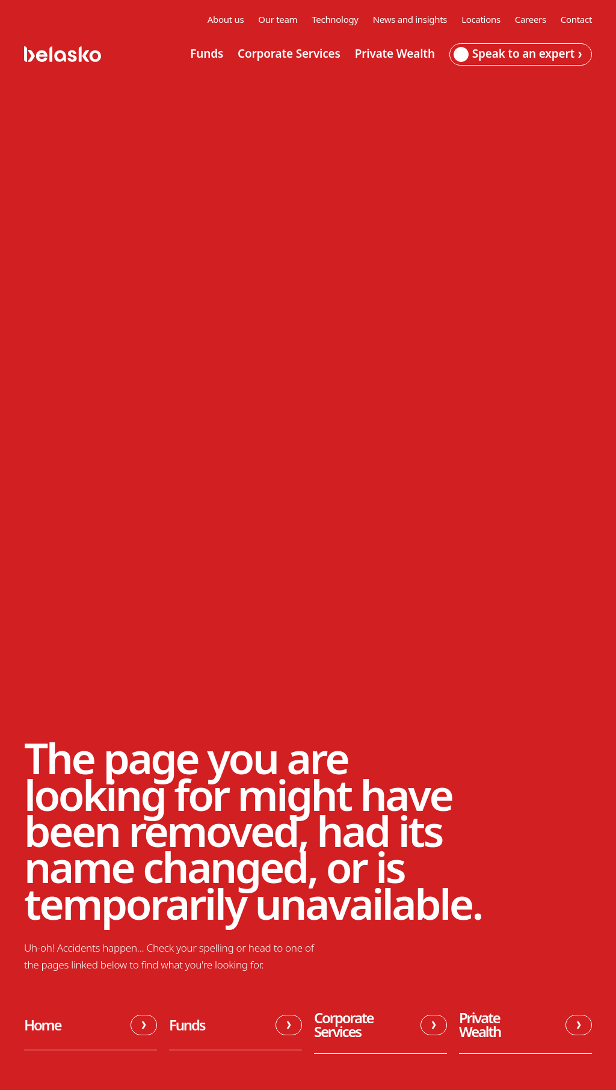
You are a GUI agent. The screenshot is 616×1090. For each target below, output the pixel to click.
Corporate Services (289, 54)
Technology (335, 19)
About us (226, 19)
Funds (206, 54)
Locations (480, 19)
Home (90, 1025)
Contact (576, 19)
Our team (277, 19)
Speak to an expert (518, 53)
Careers (530, 19)
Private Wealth (395, 54)
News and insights (410, 19)
